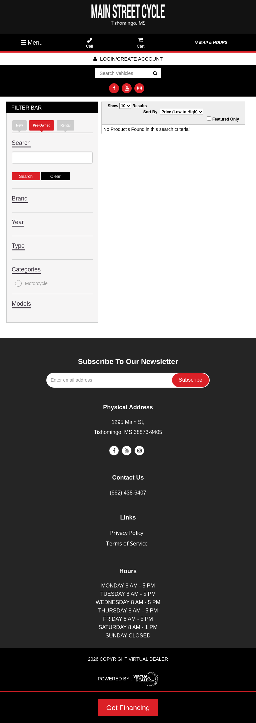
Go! (155, 73)
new (19, 125)
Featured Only (223, 119)
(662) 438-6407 (128, 493)
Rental (65, 125)
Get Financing (128, 707)
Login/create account (128, 59)
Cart (141, 43)
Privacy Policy (126, 533)
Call (89, 43)
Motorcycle (31, 283)
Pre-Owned (41, 125)
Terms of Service (127, 543)
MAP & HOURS (211, 42)
